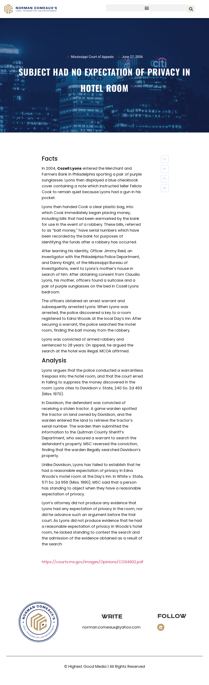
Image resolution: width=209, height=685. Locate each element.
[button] (147, 7)
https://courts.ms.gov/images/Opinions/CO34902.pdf (92, 561)
